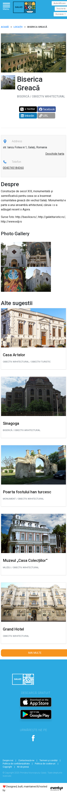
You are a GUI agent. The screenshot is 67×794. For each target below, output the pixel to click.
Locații (18, 27)
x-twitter (27, 109)
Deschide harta (54, 153)
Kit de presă (23, 767)
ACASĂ (5, 27)
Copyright (7, 767)
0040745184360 (13, 168)
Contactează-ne (26, 760)
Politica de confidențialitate (16, 763)
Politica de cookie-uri (45, 763)
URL (43, 115)
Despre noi (8, 760)
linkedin (27, 115)
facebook (47, 109)
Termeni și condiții (48, 760)
